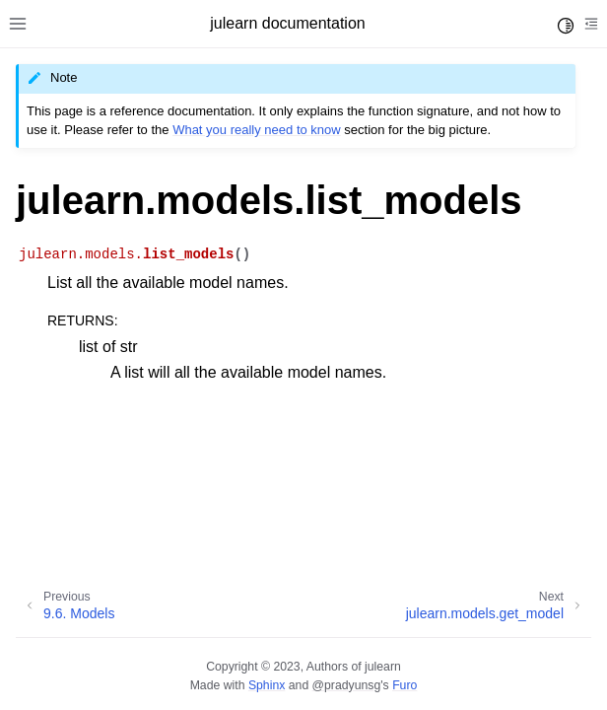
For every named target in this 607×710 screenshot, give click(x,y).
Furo (404, 685)
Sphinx (266, 685)
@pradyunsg (346, 685)
